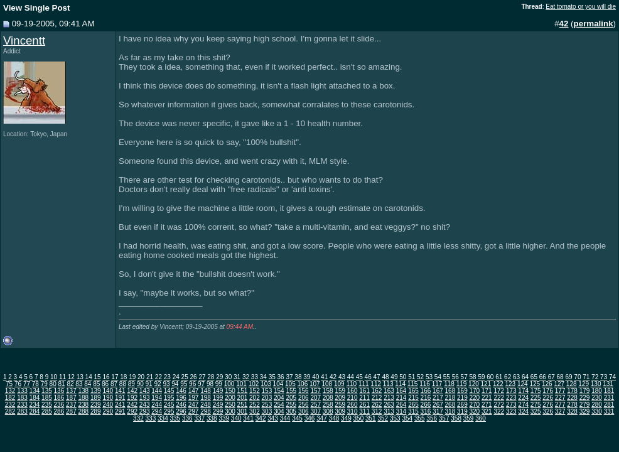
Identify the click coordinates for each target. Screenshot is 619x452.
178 (572, 390)
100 (229, 383)
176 (547, 390)
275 (535, 404)
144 (156, 390)
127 (559, 383)
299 (218, 411)
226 (547, 397)
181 (609, 390)
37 (289, 377)
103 (266, 383)
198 (205, 397)
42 (333, 377)
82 (70, 383)
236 (59, 404)
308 (328, 411)
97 (201, 383)
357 (444, 418)
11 (62, 377)
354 (407, 418)
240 (107, 404)
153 (267, 390)
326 (547, 411)
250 (230, 404)
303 (267, 411)
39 (306, 377)
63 (516, 377)
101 (241, 383)
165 (413, 390)
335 (175, 418)
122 (498, 383)
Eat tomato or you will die (581, 6)
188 (83, 397)
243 (144, 404)
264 (401, 404)
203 (267, 397)
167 (438, 390)
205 (291, 397)
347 (321, 418)
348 (334, 418)
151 (242, 390)
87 (113, 383)
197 (193, 397)
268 (450, 404)
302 (254, 411)
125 (534, 383)
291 (120, 411)
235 (46, 404)
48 (385, 377)
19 (132, 377)
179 (584, 390)
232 (10, 404)
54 (437, 377)
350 (358, 418)
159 (340, 390)
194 (156, 397)
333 (151, 418)
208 (328, 397)
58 (472, 377)
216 (426, 397)
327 (560, 411)
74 (612, 377)
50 (402, 377)
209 (340, 397)
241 (120, 404)
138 (83, 390)
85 (96, 383)
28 (210, 377)
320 (474, 411)
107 (315, 383)
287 (71, 411)
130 (596, 383)
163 (389, 390)
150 (230, 390)
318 (450, 411)
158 (328, 390)
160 (352, 390)
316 (426, 411)
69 (568, 377)
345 (297, 418)
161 (364, 390)
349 (346, 418)
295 (169, 411)
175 (535, 390)
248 (205, 404)
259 (340, 404)
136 (59, 390)
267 (438, 404)
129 (583, 383)
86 (105, 383)
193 (144, 397)
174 (523, 390)
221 (487, 397)
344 (285, 418)
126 (547, 383)
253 (267, 404)
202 (254, 397)
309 (340, 411)
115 (412, 383)
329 (584, 411)
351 (370, 418)
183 (22, 397)
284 (35, 411)
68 (560, 377)
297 (193, 411)
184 (35, 397)
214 (401, 397)
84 (87, 383)
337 (199, 418)
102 (254, 383)
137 (71, 390)
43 (341, 377)
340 (236, 418)
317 (438, 411)
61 (498, 377)
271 (487, 404)
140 (107, 390)
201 (242, 397)
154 (279, 390)
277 (560, 404)
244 (156, 404)
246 (181, 404)
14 (88, 377)
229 (584, 397)
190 (107, 397)
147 (193, 390)
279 (584, 404)
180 (596, 390)
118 (449, 383)
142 (132, 390)
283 (22, 411)
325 (535, 411)
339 (223, 418)
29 (219, 377)
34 (263, 377)
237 (71, 404)
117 (437, 383)
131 (608, 383)
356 (431, 418)
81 (61, 383)
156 (303, 390)
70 (577, 377)
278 (572, 404)
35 (272, 377)
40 (315, 377)
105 (290, 383)
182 (10, 397)
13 (80, 377)
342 (261, 418)
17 (114, 377)
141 (120, 390)
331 (609, 411)
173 (511, 390)
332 (138, 418)
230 (596, 397)
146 (181, 390)
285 (46, 411)
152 (254, 390)
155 (291, 390)
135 (46, 390)
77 (26, 383)
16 (105, 377)
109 (339, 383)
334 (163, 418)
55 (446, 377)
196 (181, 397)
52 (420, 377)
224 (523, 397)
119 (461, 383)
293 (144, 411)
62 (507, 377)
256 (303, 404)
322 (498, 411)
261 (364, 404)
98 (210, 383)
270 (474, 404)
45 (359, 377)
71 (586, 377)
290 (107, 411)
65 (533, 377)
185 (46, 397)
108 (326, 383)
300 (230, 411)
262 (377, 404)
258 (328, 404)
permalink (593, 23)
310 (352, 411)
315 (413, 411)
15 (97, 377)
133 (22, 390)
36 (280, 377)
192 (132, 397)
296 (181, 411)
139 (95, 390)
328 (572, 411)
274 (523, 404)
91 (149, 383)
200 (230, 397)
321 (487, 411)
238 (83, 404)
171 (487, 390)
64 (525, 377)
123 (510, 383)
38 (297, 377)
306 (303, 411)
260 (352, 404)
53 (429, 377)
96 (192, 383)
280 (596, 404)
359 (468, 418)
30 (228, 377)
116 (424, 383)
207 (315, 397)
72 (594, 377)
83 (78, 383)
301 (242, 411)
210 (352, 397)
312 (377, 411)
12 (71, 377)
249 (218, 404)
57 (464, 377)
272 (498, 404)
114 (400, 383)
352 (382, 418)
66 (542, 377)
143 (144, 390)
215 (413, 397)
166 (426, 390)
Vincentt (24, 40)
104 (278, 383)
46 (368, 377)
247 (193, 404)
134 (35, 390)
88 (122, 383)
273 (511, 404)
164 (401, 390)
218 (450, 397)
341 (248, 418)
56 (455, 377)
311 (364, 411)
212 (377, 397)
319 (462, 411)
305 (291, 411)
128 (571, 383)
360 (480, 418)
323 (511, 411)
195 (169, 397)
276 (547, 404)
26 (193, 377)
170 (474, 390)
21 (149, 377)
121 (486, 383)
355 (419, 418)
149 (218, 390)
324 (523, 411)
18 (123, 377)
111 (363, 383)
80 (53, 383)
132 (10, 390)
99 (218, 383)
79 (44, 383)
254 (279, 404)
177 (560, 390)
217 (438, 397)
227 (560, 397)
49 (393, 377)
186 (59, 397)
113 (388, 383)
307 (315, 411)
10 (53, 377)
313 (389, 411)
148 (205, 390)
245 (169, 404)
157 (315, 390)
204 (279, 397)
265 (413, 404)
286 (59, 411)
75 (9, 383)
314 (401, 411)
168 (450, 390)
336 (187, 418)
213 (389, 397)
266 (426, 404)
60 (490, 377)
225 (535, 397)
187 (71, 397)
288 (83, 411)
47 (377, 377)
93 (166, 383)
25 (184, 377)
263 (389, 404)
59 (481, 377)
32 (245, 377)
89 (131, 383)
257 (315, 404)
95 (183, 383)
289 (95, 411)
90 (140, 383)
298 (205, 411)
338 (212, 418)
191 (120, 397)
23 (167, 377)
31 (237, 377)
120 (473, 383)
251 (242, 404)
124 (522, 383)
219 (462, 397)
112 (375, 383)
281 (609, 404)
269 (462, 404)
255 (291, 404)
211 (364, 397)
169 (462, 390)
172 (498, 390)
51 (411, 377)
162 (377, 390)
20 (140, 377)
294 (156, 411)
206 (303, 397)
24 (176, 377)
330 (596, 411)
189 (95, 397)
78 (35, 383)
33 (254, 377)
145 (169, 390)
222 (498, 397)
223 (511, 397)
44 (350, 377)
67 (551, 377)
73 (603, 377)
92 (157, 383)
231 (609, 397)
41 (324, 377)
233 (22, 404)
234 (35, 404)
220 (474, 397)
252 (254, 404)
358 (456, 418)
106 (303, 383)
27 (201, 377)
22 (158, 377)
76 (17, 383)
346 (309, 418)
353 (395, 418)
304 (279, 411)
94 (174, 383)
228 (572, 397)
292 (132, 411)
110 (351, 383)
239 (95, 404)
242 (132, 404)
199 (218, 397)
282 (10, 411)
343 (272, 418)
